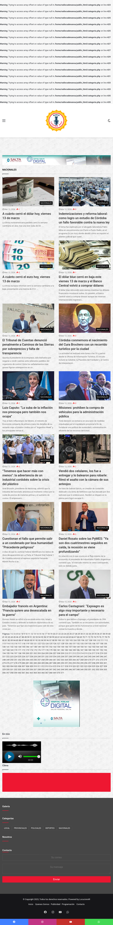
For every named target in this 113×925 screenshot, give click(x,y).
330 (8, 669)
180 (54, 650)
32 (87, 634)
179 (50, 650)
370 (58, 673)
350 (85, 669)
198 (19, 653)
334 (23, 669)
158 (74, 647)
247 (105, 656)
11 (29, 634)
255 (31, 660)
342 (54, 669)
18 (48, 634)
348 (78, 669)
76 (100, 637)
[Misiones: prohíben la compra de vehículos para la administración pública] (85, 385)
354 (101, 669)
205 (47, 653)
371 (62, 673)
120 (31, 643)
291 (66, 663)
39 (106, 634)
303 (8, 666)
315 (54, 666)
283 (35, 663)
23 (62, 634)
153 (54, 647)
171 (19, 650)
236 (62, 656)
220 (105, 653)
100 (59, 640)
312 (43, 666)
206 (50, 653)
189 (89, 650)
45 (14, 637)
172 (23, 650)
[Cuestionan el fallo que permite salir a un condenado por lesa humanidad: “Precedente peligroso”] (28, 516)
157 (70, 647)
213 (78, 653)
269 (85, 660)
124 (47, 643)
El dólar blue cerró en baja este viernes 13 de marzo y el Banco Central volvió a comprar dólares (81, 281)
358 (11, 673)
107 (86, 640)
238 (70, 656)
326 (97, 666)
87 (23, 640)
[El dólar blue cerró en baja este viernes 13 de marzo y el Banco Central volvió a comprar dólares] (85, 255)
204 (43, 653)
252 (19, 660)
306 (19, 666)
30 (81, 634)
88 (25, 640)
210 (66, 653)
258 (43, 660)
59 (53, 637)
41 (3, 637)
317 (62, 666)
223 (11, 656)
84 (14, 640)
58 (50, 637)
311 (39, 666)
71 (86, 637)
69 (81, 637)
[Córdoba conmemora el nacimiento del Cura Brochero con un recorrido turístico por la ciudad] (85, 318)
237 (66, 656)
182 (62, 650)
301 (105, 663)
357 (8, 673)
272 (97, 660)
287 (50, 663)
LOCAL (7, 828)
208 (58, 653)
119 (27, 643)
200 (27, 653)
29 (79, 634)
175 (35, 650)
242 (85, 656)
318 (66, 666)
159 (78, 647)
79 (108, 637)
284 (39, 663)
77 (103, 637)
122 (39, 643)
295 (82, 663)
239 (74, 656)
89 (28, 640)
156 (66, 647)
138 (101, 643)
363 (31, 673)
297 (89, 663)
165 (101, 647)
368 (50, 673)
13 (35, 634)
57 (48, 637)
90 (31, 640)
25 (68, 634)
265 (70, 660)
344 (62, 669)
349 (82, 669)
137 (97, 643)
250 (11, 660)
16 (43, 634)
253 (23, 660)
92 (36, 640)
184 (70, 650)
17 (46, 634)
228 (31, 656)
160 (82, 647)
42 (6, 637)
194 (4, 653)
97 (50, 640)
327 (101, 666)
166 (105, 647)
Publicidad (55, 904)
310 (35, 666)
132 (78, 643)
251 (15, 660)
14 (37, 634)
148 (35, 647)
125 (50, 643)
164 (97, 647)
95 (45, 640)
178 (47, 650)
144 (19, 647)
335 (27, 669)
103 (71, 640)
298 (93, 663)
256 (35, 660)
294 (78, 663)
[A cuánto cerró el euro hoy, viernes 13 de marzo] (28, 255)
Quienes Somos (42, 904)
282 (31, 663)
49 (25, 637)
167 (4, 650)
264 (66, 660)
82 (9, 640)
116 (15, 643)
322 (82, 666)
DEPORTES (49, 828)
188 (85, 650)
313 (47, 666)
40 (109, 634)
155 (62, 647)
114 (8, 643)
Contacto (7, 850)
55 (42, 637)
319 (70, 666)
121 (35, 643)
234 (54, 656)
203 (39, 653)
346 (70, 669)
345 (66, 669)
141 (8, 647)
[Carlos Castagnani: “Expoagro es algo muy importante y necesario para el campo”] (85, 584)
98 (53, 640)
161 (85, 647)
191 (97, 650)
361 (23, 673)
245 (97, 656)
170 (15, 650)
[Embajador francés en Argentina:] (28, 584)
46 (17, 637)
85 (17, 640)
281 (27, 663)
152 (50, 647)
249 (8, 660)
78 (106, 637)
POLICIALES (36, 828)
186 (78, 650)
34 (93, 634)
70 (84, 637)
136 (93, 643)
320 (74, 666)
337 (35, 669)
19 (51, 634)
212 (74, 653)
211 (70, 653)
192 (101, 650)
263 (62, 660)
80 (3, 640)
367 (47, 673)
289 (58, 663)
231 (43, 656)
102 (67, 640)
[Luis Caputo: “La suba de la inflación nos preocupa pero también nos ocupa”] (28, 385)
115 (11, 643)
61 (59, 637)
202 (35, 653)
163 (93, 647)
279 (19, 663)
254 (27, 660)
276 (8, 663)
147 (31, 647)
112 (106, 640)
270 (89, 660)
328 (105, 666)
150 (43, 647)
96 (48, 640)
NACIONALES (64, 828)
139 (105, 643)
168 (8, 650)
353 (97, 669)
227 (27, 656)
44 (12, 637)
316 (58, 666)
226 (23, 656)
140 (4, 647)
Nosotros (7, 837)
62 (61, 637)
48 (23, 637)
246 (101, 656)
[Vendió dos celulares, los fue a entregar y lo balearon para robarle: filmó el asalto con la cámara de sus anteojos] (85, 449)
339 (43, 669)
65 (70, 637)
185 (74, 650)
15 (40, 634)
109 (94, 640)
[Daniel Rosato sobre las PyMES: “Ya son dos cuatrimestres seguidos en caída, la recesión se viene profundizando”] (85, 516)
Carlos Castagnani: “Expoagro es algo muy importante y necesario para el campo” (81, 610)
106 (82, 640)
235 (58, 656)
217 (93, 653)
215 (85, 653)
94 (42, 640)
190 (93, 650)
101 (63, 640)
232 (47, 656)
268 (82, 660)
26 (71, 634)
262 (58, 660)
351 (89, 669)
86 (20, 640)
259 (47, 660)
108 (90, 640)
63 (64, 637)
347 (74, 669)
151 (47, 647)
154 (58, 647)
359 (15, 673)
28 (76, 634)
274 (105, 660)
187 (82, 650)
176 (39, 650)
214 (82, 653)
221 (4, 656)
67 (75, 637)
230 (39, 656)
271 (93, 660)
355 (105, 669)
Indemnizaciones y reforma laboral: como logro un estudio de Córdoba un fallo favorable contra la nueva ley (84, 218)
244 (93, 656)
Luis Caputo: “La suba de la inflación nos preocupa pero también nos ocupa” (27, 412)
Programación (68, 904)
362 (27, 673)
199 (23, 653)
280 (23, 663)
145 (23, 647)
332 (15, 669)
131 (74, 643)
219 (101, 653)
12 (32, 634)
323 (85, 666)
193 (105, 650)
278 (15, 663)
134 (85, 643)
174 (31, 650)
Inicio (30, 904)
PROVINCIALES (20, 828)
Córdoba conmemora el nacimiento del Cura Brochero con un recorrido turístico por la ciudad (83, 344)
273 (101, 660)
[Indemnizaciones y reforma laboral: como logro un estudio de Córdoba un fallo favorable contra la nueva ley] (85, 191)
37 (101, 634)
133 (82, 643)
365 (39, 673)
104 (75, 640)
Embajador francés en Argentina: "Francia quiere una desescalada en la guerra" (26, 610)
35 (95, 634)
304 (11, 666)
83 (12, 640)
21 (57, 634)
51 (31, 637)
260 (50, 660)
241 (82, 656)
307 (23, 666)
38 (104, 634)
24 (65, 634)
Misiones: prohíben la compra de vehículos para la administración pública (81, 412)
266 (74, 660)
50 (28, 637)
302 (4, 666)
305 (15, 666)
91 (34, 640)
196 (11, 653)
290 (62, 663)
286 (47, 663)
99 (56, 640)
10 (26, 634)
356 (4, 673)
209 (62, 653)
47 (20, 637)
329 (4, 669)
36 (98, 634)
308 (27, 666)
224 (15, 656)
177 (43, 650)
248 (4, 660)
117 (19, 643)
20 (54, 634)
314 (50, 666)
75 (97, 637)
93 (39, 640)
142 (11, 647)
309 (31, 666)
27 (73, 634)
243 (89, 656)
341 (50, 669)
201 (31, 653)
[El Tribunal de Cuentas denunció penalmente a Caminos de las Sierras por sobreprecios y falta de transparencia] (28, 318)
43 (9, 637)
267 (78, 660)
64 (67, 637)
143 (15, 647)
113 (4, 643)
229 (35, 656)
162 (89, 647)
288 (54, 663)
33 (90, 634)
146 (27, 647)
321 (78, 666)
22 (59, 634)
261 (54, 660)
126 (54, 643)
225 (19, 656)
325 (93, 666)
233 (50, 656)
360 (19, 673)
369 (54, 673)
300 (101, 663)
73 (92, 637)
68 (78, 637)
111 (102, 640)
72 (89, 637)
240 (78, 656)
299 (97, 663)
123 (43, 643)
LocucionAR (84, 899)
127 (58, 643)
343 (58, 669)
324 (89, 666)
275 (4, 663)
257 (39, 660)
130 (70, 643)
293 (74, 663)
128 (62, 643)
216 (89, 653)
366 (43, 673)
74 (94, 637)
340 (47, 669)
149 (39, 647)
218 (97, 653)
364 (35, 673)
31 (84, 634)
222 (8, 656)
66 (72, 637)
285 (43, 663)
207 (54, 653)
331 (11, 669)
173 (27, 650)
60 (56, 637)
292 (70, 663)
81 (6, 640)
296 (85, 663)
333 (19, 669)
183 (66, 650)
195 (8, 653)
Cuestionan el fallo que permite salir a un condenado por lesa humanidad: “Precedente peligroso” (28, 543)
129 (66, 643)
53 (36, 637)
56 (45, 637)
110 (98, 640)
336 (31, 669)
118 (23, 643)
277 (11, 663)
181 (58, 650)
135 (89, 643)
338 (39, 669)
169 (11, 650)
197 (15, 653)
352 (93, 669)
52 (34, 637)
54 (39, 637)
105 (78, 640)
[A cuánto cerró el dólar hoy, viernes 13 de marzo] (28, 191)
